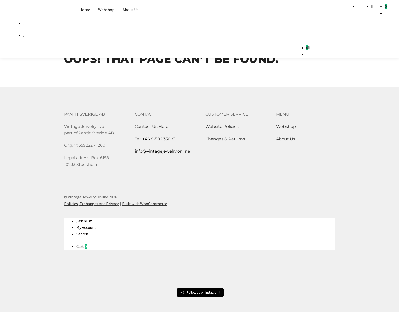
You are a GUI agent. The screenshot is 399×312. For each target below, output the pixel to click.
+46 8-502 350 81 (159, 138)
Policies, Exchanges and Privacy (91, 203)
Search (82, 233)
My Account (86, 227)
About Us (130, 9)
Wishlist (85, 220)
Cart (81, 246)
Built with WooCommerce (144, 203)
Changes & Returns (225, 138)
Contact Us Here (151, 126)
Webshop (106, 9)
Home (84, 9)
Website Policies (222, 126)
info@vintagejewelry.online (162, 151)
